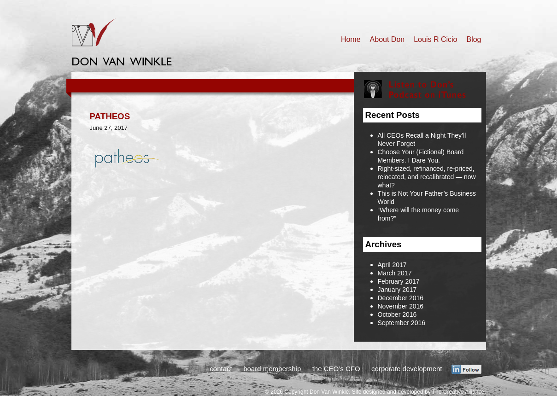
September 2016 (402, 322)
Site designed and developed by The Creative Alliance (418, 392)
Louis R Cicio (435, 39)
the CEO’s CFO (336, 369)
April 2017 (392, 264)
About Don (387, 39)
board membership (272, 369)
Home (351, 39)
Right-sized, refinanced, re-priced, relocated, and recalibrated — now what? (427, 177)
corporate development (406, 369)
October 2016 (397, 314)
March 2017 (395, 273)
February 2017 (399, 281)
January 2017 (397, 289)
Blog (473, 39)
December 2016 (401, 298)
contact (221, 369)
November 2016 (401, 306)
